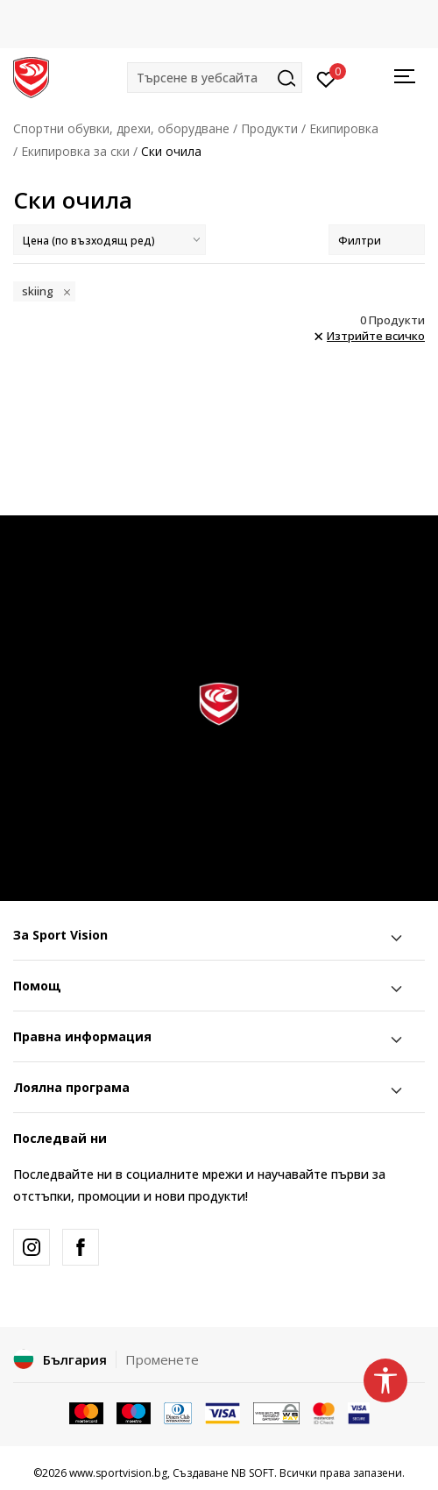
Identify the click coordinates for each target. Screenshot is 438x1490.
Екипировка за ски (75, 151)
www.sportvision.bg (118, 1472)
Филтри (376, 240)
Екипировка (343, 128)
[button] (214, 77)
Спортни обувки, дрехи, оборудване (121, 128)
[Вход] (326, 78)
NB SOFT (252, 1472)
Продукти (269, 128)
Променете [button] (162, 1359)
